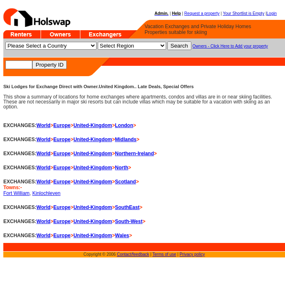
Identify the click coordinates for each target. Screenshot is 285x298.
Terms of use (164, 254)
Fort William (16, 193)
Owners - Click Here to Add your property (230, 46)
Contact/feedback (133, 254)
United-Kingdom (92, 125)
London (124, 125)
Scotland (125, 182)
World (43, 125)
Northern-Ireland (134, 153)
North (121, 168)
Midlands (126, 139)
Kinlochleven (46, 193)
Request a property (202, 13)
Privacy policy (192, 254)
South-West (128, 221)
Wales (122, 235)
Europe (61, 125)
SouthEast (127, 207)
